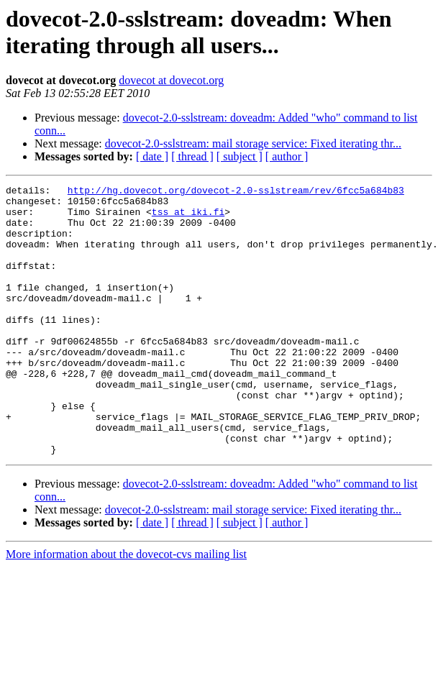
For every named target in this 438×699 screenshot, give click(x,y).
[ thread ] (192, 156)
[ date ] (152, 156)
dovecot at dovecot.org (171, 80)
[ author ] (287, 156)
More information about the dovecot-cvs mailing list (126, 608)
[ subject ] (239, 156)
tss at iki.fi (188, 217)
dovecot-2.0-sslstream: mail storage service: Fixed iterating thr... (253, 143)
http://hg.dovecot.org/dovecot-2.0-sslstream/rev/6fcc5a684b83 (236, 192)
